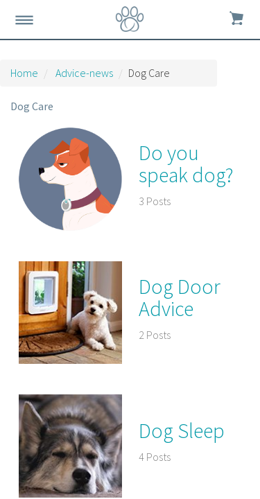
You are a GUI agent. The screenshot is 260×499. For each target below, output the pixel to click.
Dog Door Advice (179, 297)
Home (24, 73)
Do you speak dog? (186, 163)
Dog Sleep (182, 430)
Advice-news (84, 73)
